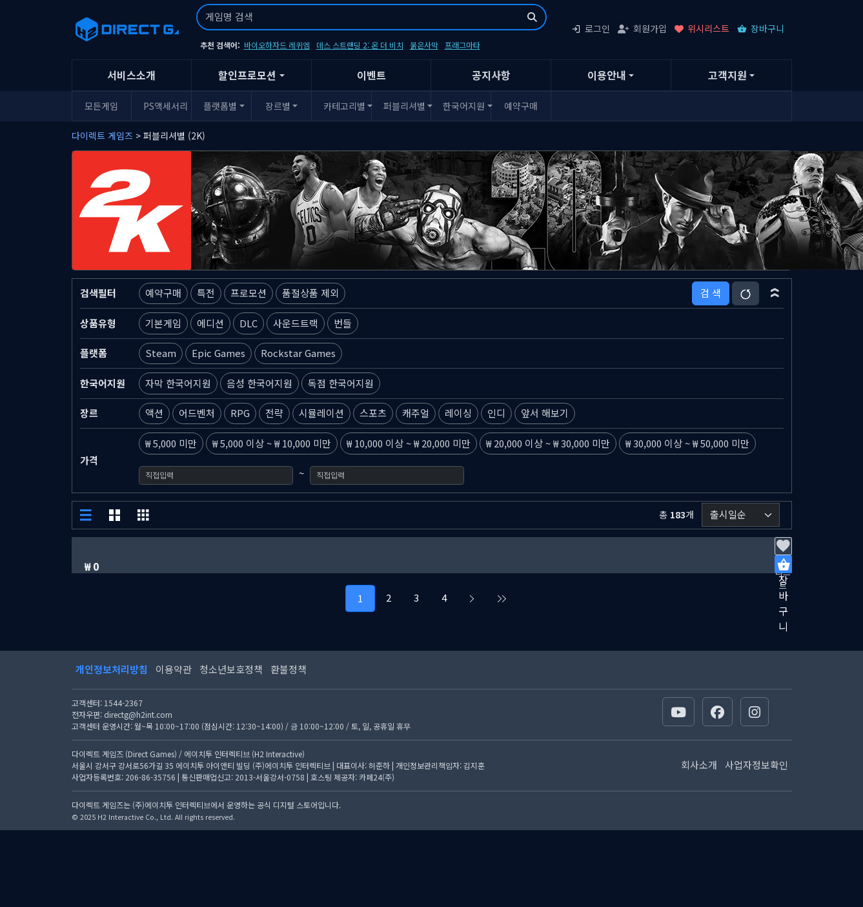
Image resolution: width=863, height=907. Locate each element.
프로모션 (248, 293)
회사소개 (699, 764)
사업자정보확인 (756, 764)
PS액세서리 (165, 105)
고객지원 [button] (727, 75)
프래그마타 (462, 44)
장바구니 (760, 28)
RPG (240, 413)
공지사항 (491, 75)
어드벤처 (197, 413)
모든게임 (101, 105)
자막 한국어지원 (178, 383)
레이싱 (458, 413)
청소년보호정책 (231, 669)
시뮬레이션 (321, 413)
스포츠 (373, 413)
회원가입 (642, 28)
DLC (248, 323)
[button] (775, 293)
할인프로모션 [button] (247, 75)
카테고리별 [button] (344, 105)
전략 (274, 413)
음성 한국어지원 (259, 383)
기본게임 (163, 323)
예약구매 (521, 105)
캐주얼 (415, 413)
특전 (206, 293)
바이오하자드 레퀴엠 (277, 44)
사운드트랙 (295, 323)
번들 (343, 323)
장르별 (277, 105)
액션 (154, 413)
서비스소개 (131, 75)
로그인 (590, 28)
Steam (160, 353)
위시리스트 (702, 28)
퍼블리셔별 (404, 105)
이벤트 (371, 75)
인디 (496, 413)
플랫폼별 (220, 105)
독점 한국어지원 (341, 383)
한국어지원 (464, 105)
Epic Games (218, 353)
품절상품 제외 (310, 293)
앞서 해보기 (545, 413)
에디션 (210, 323)
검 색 (710, 293)
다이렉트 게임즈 (102, 135)
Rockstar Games (298, 353)
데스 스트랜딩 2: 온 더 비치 (359, 44)
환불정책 (288, 669)
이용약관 (174, 669)
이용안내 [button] (606, 75)
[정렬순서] (741, 515)
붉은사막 (424, 44)
